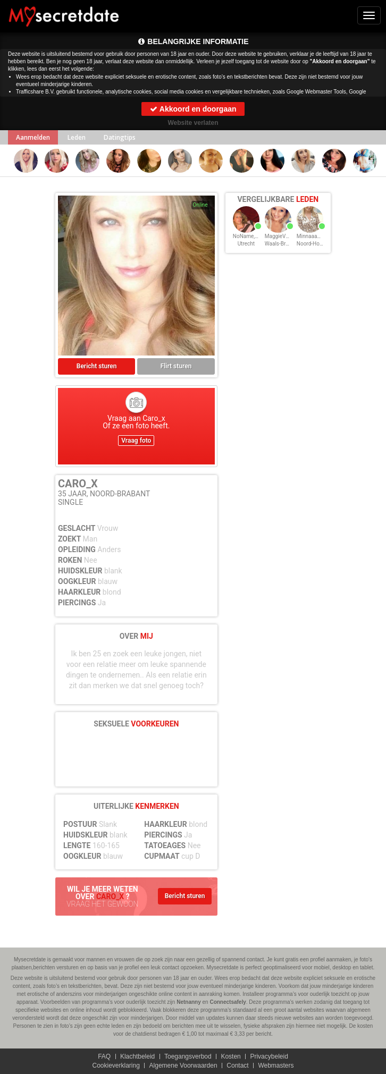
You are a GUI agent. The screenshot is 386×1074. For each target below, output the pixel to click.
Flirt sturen (176, 366)
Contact (237, 1065)
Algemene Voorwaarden (183, 1065)
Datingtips (120, 137)
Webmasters (275, 1065)
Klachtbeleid (137, 1056)
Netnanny (189, 1002)
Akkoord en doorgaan (192, 109)
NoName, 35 (247, 236)
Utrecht (246, 244)
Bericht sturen (97, 366)
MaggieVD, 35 (281, 236)
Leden (77, 137)
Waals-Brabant (282, 244)
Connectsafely (227, 1002)
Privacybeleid (269, 1056)
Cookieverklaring (115, 1065)
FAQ (104, 1056)
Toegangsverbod (188, 1056)
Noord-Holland (314, 244)
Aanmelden (33, 137)
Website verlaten (192, 122)
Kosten (230, 1056)
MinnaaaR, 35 (313, 236)
